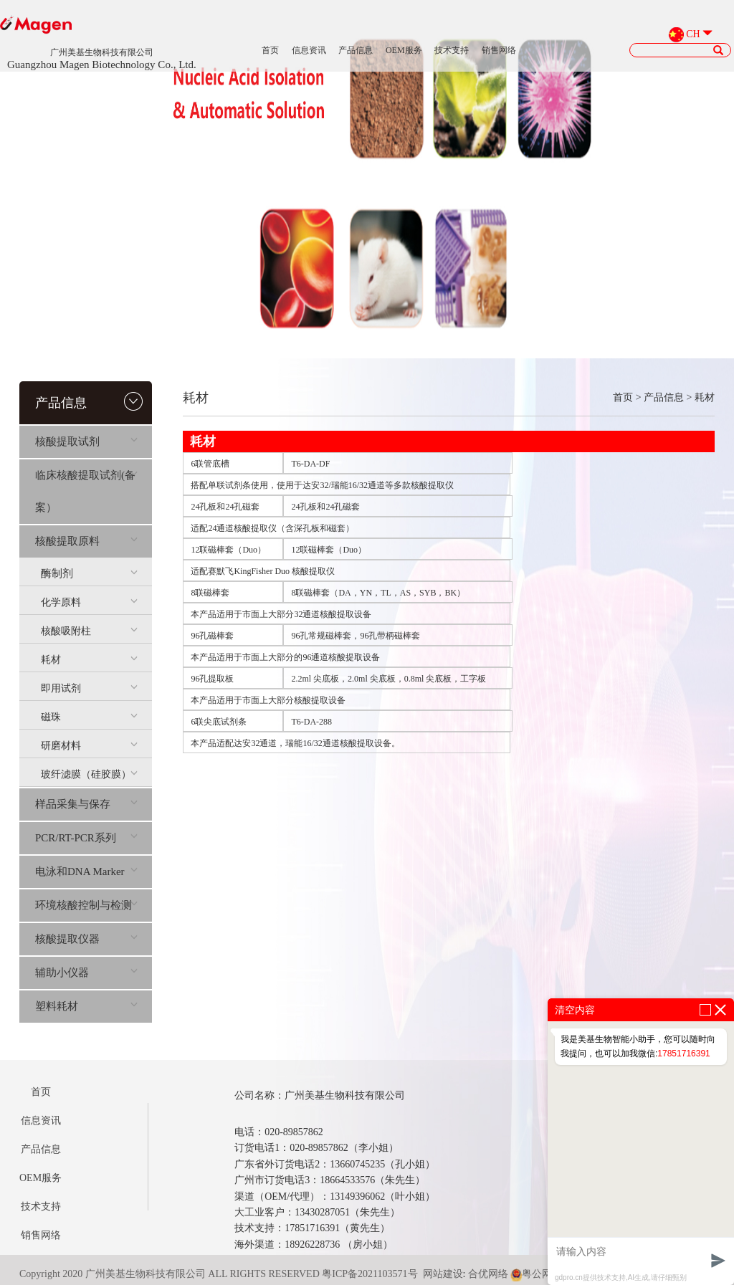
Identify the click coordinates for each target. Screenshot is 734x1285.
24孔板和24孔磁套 (225, 507)
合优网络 (488, 1274)
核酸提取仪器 (86, 939)
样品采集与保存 (86, 804)
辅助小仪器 (86, 972)
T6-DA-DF (310, 464)
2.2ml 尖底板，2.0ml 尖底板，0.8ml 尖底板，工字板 (388, 679)
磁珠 (89, 717)
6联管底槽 (210, 464)
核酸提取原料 (86, 541)
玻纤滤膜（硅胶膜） (89, 774)
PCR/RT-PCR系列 (86, 838)
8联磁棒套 (210, 593)
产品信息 (355, 50)
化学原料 (89, 602)
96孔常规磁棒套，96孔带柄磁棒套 (355, 636)
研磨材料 (89, 745)
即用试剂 (89, 688)
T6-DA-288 (311, 722)
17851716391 (683, 1053)
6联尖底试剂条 (219, 722)
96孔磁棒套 (212, 636)
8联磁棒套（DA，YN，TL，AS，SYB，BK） (378, 593)
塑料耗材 (86, 1006)
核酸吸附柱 (89, 631)
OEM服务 (404, 50)
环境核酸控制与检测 (86, 905)
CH (693, 34)
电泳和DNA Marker (86, 871)
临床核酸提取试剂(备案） (86, 491)
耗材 (89, 659)
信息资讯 (309, 50)
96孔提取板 (212, 679)
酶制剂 (89, 573)
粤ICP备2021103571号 (369, 1274)
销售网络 (499, 50)
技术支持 (451, 50)
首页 (270, 50)
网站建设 (443, 1274)
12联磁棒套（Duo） (228, 550)
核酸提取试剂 (86, 441)
